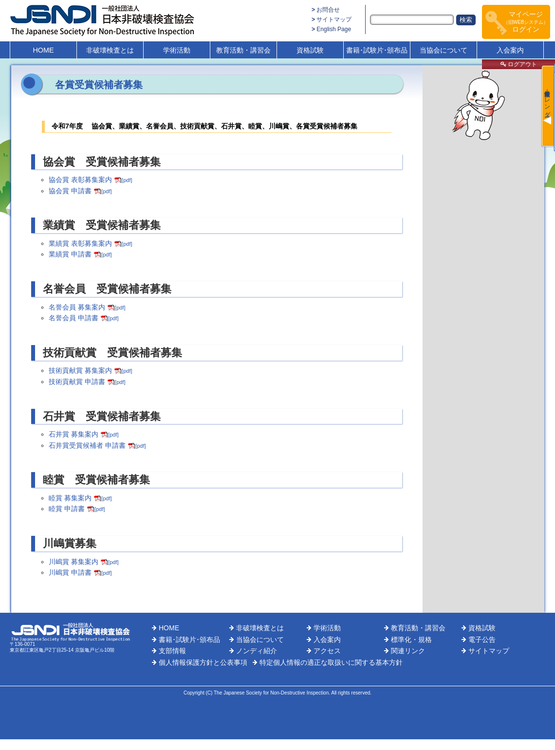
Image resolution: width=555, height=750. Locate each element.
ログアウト (518, 64)
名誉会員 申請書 (83, 318)
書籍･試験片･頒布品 (376, 50)
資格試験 (310, 50)
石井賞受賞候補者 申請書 (97, 445)
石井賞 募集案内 (83, 434)
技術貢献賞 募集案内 (90, 370)
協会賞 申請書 (80, 191)
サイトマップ (334, 19)
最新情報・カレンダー (547, 100)
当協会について (443, 50)
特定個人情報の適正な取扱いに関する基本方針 (331, 662)
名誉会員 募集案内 (87, 307)
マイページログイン (526, 21)
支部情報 (172, 651)
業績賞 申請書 (80, 254)
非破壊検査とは (110, 50)
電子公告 (482, 639)
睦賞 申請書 (77, 508)
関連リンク (408, 651)
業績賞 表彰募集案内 (90, 243)
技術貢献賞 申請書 (87, 381)
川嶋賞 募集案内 (83, 562)
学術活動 (176, 50)
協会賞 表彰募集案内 (90, 179)
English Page (333, 29)
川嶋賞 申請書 (80, 572)
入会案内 (510, 50)
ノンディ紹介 (256, 651)
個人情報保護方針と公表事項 (203, 662)
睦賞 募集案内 (80, 498)
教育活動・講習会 (243, 50)
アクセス (327, 651)
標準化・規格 (411, 639)
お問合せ (328, 9)
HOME (43, 50)
